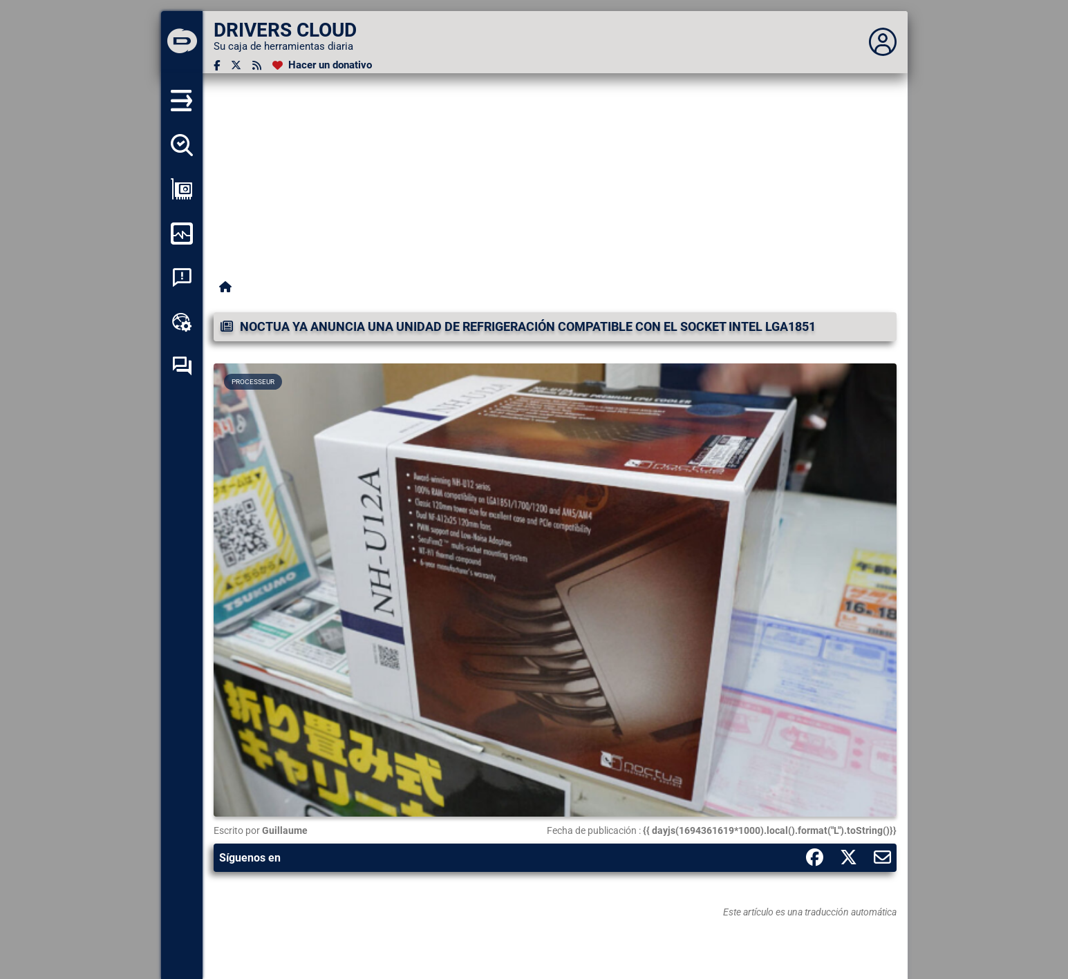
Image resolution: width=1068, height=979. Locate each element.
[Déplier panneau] (883, 42)
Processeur (253, 382)
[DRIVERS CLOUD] (182, 42)
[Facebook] (217, 65)
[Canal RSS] (256, 65)
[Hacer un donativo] (322, 65)
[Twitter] (236, 65)
